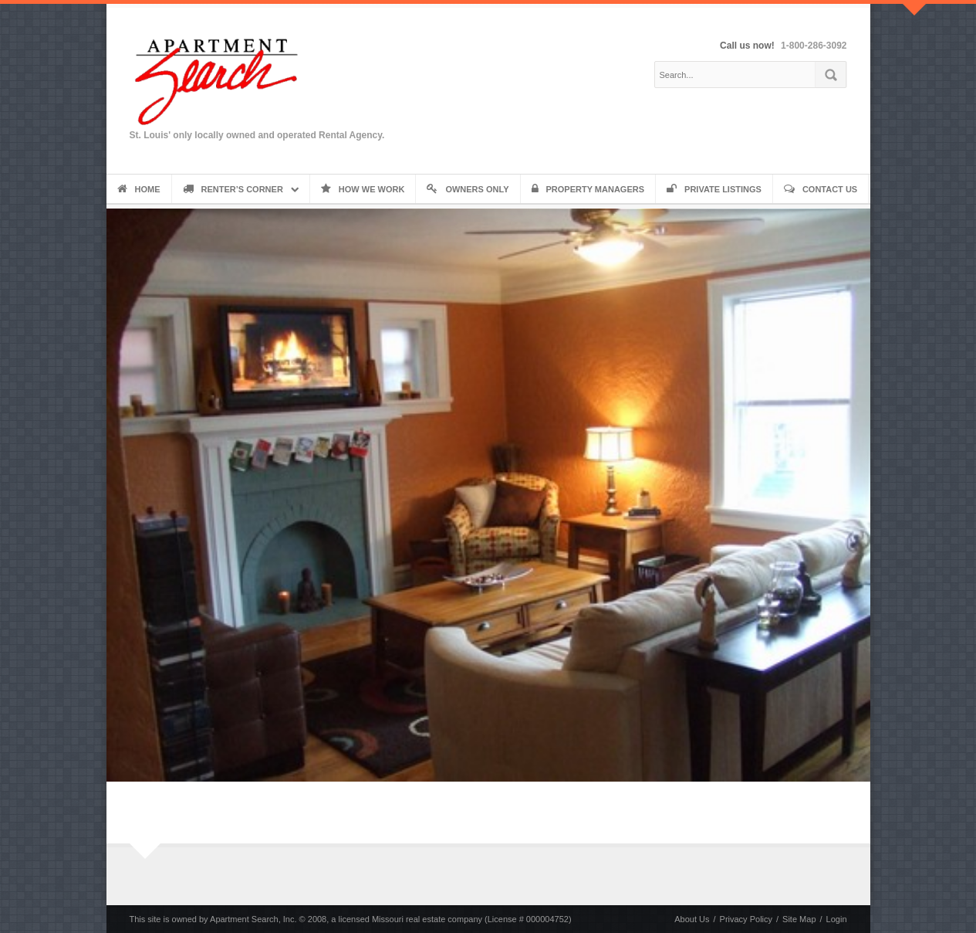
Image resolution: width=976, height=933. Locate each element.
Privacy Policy (746, 919)
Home (138, 189)
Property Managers (588, 189)
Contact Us (820, 189)
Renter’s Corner (233, 189)
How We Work (363, 189)
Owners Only (467, 189)
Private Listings (714, 189)
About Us (691, 919)
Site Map (799, 919)
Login (836, 919)
